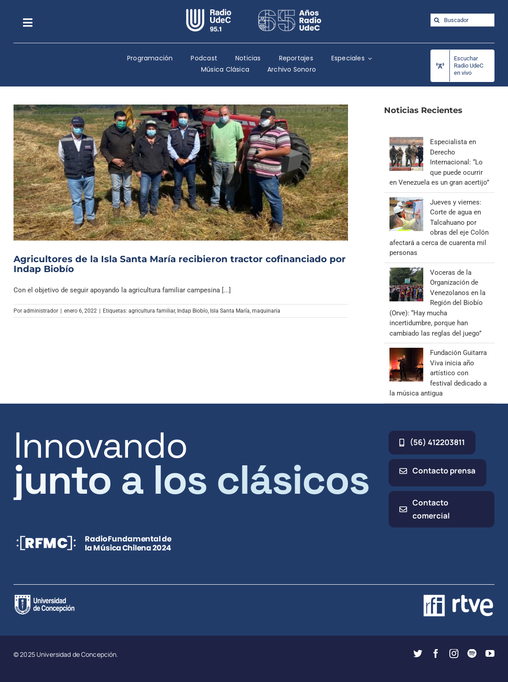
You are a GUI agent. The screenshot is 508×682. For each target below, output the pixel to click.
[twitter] (417, 653)
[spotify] (471, 653)
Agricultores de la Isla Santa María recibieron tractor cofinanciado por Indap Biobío (180, 264)
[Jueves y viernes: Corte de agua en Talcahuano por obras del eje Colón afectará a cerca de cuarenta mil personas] (406, 202)
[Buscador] (462, 20)
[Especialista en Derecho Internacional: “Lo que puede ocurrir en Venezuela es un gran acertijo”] (406, 142)
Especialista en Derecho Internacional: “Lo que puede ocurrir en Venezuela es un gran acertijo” (439, 162)
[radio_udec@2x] (208, 12)
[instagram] (453, 653)
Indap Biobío (192, 311)
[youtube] (489, 653)
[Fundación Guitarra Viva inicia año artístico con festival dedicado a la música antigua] (406, 353)
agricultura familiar (151, 311)
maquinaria (266, 311)
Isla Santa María (230, 311)
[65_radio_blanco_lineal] (289, 12)
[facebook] (435, 653)
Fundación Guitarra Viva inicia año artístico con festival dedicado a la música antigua (438, 373)
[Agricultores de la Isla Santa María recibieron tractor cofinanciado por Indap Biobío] (181, 173)
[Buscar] (437, 20)
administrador (40, 311)
